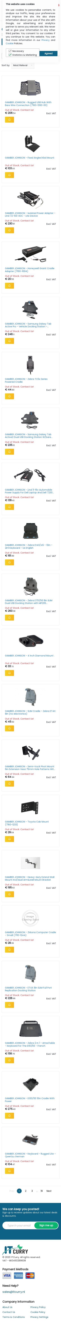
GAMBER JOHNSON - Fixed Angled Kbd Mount (29, 157)
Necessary (16, 51)
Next (49, 1191)
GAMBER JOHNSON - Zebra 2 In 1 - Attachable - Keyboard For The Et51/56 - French (30, 1044)
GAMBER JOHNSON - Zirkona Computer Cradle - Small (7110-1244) (30, 933)
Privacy (46, 40)
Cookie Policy (37, 1312)
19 (42, 1191)
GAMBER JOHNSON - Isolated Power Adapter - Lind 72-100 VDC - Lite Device (30, 214)
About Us (7, 1307)
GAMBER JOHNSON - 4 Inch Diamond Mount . (30, 655)
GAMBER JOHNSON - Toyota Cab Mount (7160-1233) (27, 823)
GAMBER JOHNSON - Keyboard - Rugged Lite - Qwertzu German (30, 1155)
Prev (11, 1191)
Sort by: (6, 65)
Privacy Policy (38, 1307)
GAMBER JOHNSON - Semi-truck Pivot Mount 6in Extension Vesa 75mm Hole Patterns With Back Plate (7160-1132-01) (30, 768)
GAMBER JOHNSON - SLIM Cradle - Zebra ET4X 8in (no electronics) (30, 712)
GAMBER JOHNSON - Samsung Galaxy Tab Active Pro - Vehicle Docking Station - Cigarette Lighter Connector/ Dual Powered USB (29, 325)
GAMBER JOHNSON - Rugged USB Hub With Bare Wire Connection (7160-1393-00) (28, 103)
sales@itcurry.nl (13, 1292)
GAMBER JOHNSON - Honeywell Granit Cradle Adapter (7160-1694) (29, 270)
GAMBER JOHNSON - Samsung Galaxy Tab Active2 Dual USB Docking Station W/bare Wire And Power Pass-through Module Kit (28, 436)
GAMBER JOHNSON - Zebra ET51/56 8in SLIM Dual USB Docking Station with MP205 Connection (28, 602)
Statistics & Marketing (23, 54)
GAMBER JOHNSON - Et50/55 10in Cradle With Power (30, 1100)
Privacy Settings (39, 1317)
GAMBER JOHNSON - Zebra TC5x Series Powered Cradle (26, 380)
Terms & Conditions (13, 1317)
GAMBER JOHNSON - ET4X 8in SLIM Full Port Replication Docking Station (28, 989)
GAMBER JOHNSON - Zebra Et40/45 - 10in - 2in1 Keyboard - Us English (28, 546)
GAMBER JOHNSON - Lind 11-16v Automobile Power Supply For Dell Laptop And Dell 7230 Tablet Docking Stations (28, 491)
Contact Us (8, 1312)
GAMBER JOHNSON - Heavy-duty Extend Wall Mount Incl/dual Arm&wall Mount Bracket (29, 878)
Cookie (9, 43)
